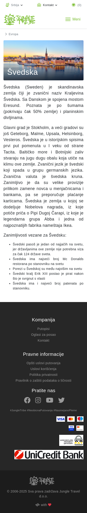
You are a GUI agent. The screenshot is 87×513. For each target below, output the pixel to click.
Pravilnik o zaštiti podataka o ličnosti (43, 380)
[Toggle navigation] (73, 19)
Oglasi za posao (43, 334)
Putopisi (43, 329)
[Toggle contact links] (47, 5)
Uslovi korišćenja (43, 369)
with (43, 505)
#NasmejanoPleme (65, 410)
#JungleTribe (18, 410)
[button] (14, 5)
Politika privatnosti (43, 375)
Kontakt (43, 340)
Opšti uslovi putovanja (43, 363)
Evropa (13, 34)
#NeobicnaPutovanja (40, 410)
